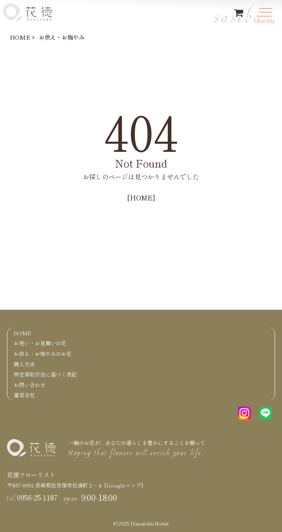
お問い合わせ (29, 385)
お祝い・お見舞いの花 (40, 343)
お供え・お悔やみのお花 (43, 354)
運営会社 (24, 395)
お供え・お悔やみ (61, 37)
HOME (20, 37)
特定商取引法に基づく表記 (45, 374)
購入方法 (24, 364)
